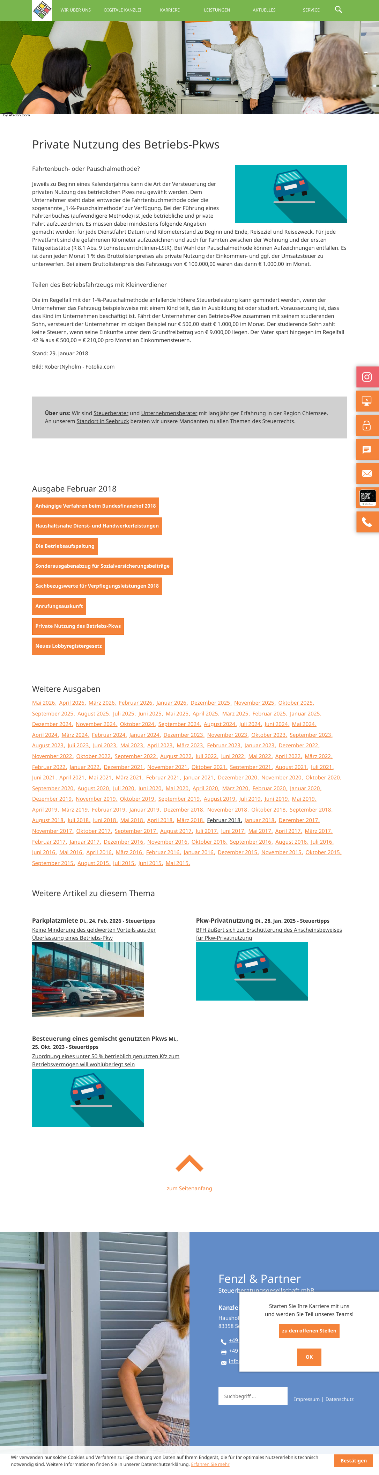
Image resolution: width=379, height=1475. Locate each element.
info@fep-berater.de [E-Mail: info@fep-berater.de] (254, 1382)
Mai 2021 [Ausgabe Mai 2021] (101, 798)
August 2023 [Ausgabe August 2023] (48, 766)
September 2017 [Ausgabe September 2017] (136, 852)
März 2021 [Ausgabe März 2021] (129, 798)
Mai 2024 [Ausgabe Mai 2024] (304, 745)
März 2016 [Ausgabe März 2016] (129, 873)
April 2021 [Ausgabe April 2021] (72, 798)
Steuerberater (111, 434)
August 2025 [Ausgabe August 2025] (93, 734)
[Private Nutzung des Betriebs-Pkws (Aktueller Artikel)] (78, 647)
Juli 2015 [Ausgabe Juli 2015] (124, 884)
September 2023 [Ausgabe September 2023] (311, 756)
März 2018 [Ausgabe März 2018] (190, 841)
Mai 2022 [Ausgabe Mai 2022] (260, 777)
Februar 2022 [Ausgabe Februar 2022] (49, 788)
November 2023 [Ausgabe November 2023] (227, 756)
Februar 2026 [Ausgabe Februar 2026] (136, 723)
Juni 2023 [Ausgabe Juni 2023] (105, 766)
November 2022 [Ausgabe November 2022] (52, 777)
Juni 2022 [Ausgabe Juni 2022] (233, 777)
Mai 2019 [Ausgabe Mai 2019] (304, 819)
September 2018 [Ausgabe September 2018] (311, 830)
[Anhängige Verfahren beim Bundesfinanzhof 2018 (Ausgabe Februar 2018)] (95, 527)
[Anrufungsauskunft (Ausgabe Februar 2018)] (59, 627)
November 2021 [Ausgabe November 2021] (167, 788)
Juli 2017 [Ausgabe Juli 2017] (207, 852)
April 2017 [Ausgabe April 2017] (288, 852)
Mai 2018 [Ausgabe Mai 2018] (132, 841)
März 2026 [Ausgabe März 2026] (102, 723)
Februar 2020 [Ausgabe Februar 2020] (269, 809)
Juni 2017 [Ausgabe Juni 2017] (233, 852)
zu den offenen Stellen (309, 1331)
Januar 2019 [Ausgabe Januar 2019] (145, 830)
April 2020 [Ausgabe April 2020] (206, 809)
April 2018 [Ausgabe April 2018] (160, 841)
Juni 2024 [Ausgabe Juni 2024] (277, 745)
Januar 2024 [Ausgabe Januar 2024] (145, 756)
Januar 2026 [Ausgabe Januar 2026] (171, 723)
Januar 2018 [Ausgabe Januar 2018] (260, 841)
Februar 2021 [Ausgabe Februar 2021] (163, 798)
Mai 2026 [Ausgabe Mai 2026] (44, 723)
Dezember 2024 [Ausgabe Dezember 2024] (52, 745)
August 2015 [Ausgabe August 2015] (93, 884)
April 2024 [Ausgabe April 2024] (45, 756)
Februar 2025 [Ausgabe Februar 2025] (269, 734)
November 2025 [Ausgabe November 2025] (254, 723)
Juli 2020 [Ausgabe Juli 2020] (124, 809)
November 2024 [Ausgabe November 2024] (96, 745)
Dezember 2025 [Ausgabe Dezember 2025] (211, 723)
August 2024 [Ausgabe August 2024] (220, 745)
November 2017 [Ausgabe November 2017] (52, 852)
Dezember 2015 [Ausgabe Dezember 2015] (238, 873)
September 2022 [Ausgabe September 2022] (136, 777)
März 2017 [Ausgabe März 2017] (318, 852)
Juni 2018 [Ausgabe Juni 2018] (105, 841)
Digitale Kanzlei (122, 10)
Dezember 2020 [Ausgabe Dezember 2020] (238, 798)
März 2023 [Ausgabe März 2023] (190, 766)
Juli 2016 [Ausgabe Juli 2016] (322, 862)
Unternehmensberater (169, 434)
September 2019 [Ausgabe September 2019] (179, 819)
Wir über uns (75, 10)
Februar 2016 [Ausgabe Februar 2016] (163, 873)
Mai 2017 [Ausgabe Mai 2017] (260, 852)
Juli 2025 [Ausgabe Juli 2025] (124, 734)
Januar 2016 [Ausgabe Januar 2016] (199, 873)
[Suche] (259, 1417)
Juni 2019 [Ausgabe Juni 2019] (277, 819)
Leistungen (217, 10)
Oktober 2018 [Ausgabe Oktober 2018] (269, 830)
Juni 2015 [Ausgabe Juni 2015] (151, 884)
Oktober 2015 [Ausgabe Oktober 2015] (323, 873)
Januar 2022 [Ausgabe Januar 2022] (85, 788)
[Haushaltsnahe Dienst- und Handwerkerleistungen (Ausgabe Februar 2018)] (97, 547)
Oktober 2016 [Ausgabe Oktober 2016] (209, 862)
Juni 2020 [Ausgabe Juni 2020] (151, 809)
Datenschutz (340, 1420)
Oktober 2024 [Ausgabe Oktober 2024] (138, 745)
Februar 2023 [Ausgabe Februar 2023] (224, 766)
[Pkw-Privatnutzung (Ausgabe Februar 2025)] (271, 974)
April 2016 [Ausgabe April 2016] (99, 873)
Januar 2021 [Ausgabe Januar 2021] (199, 798)
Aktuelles (264, 10)
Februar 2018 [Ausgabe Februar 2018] (224, 841)
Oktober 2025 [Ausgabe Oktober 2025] (296, 723)
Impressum (307, 1420)
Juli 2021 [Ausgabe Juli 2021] (322, 788)
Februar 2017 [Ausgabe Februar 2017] (49, 862)
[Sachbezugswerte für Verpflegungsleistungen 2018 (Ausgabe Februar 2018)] (97, 607)
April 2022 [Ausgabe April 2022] (288, 777)
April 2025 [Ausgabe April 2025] (206, 734)
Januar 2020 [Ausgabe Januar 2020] (305, 809)
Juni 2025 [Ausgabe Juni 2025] (151, 734)
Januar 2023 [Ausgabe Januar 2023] (260, 766)
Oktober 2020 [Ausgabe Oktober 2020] (323, 798)
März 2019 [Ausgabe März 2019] (75, 830)
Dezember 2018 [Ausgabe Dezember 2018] (184, 830)
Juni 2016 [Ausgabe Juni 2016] (44, 873)
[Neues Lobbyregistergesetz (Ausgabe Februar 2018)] (68, 667)
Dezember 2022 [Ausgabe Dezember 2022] (298, 766)
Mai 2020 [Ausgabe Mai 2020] (178, 809)
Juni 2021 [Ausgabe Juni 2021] (44, 798)
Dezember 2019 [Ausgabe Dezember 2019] (52, 819)
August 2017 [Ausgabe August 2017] (176, 852)
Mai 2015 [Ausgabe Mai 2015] (178, 884)
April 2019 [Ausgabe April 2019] (45, 830)
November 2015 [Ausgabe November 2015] (282, 873)
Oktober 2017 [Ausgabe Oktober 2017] (94, 852)
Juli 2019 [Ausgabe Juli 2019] (250, 819)
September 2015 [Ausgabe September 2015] (53, 884)
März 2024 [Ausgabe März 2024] (75, 756)
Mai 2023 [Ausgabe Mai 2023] (132, 766)
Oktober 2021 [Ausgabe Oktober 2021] (209, 788)
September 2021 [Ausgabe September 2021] (251, 788)
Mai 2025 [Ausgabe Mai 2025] (178, 734)
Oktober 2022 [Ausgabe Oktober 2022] (94, 777)
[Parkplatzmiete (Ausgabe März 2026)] (107, 982)
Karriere (170, 10)
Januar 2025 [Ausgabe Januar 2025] (305, 734)
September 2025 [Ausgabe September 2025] (53, 734)
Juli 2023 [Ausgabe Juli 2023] (79, 766)
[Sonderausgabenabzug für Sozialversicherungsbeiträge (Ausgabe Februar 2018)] (102, 587)
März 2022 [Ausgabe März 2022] (318, 777)
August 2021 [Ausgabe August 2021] (291, 788)
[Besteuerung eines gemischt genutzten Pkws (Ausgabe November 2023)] (107, 1096)
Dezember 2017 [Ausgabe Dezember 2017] (298, 841)
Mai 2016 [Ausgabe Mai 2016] (71, 873)
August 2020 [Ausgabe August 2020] (93, 809)
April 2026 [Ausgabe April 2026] (72, 723)
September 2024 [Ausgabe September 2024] (179, 745)
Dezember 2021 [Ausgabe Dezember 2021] (124, 788)
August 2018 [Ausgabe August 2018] (48, 841)
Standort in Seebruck (103, 442)
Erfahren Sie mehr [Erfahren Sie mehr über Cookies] (210, 1464)
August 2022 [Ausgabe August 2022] (176, 777)
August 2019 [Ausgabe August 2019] (220, 819)
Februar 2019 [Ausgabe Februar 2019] (109, 830)
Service (311, 10)
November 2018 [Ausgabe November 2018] (227, 830)
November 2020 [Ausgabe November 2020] (282, 798)
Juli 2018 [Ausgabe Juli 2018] (79, 841)
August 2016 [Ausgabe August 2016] (291, 862)
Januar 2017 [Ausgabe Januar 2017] (85, 862)
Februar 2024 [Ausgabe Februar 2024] (109, 756)
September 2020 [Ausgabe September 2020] (53, 809)
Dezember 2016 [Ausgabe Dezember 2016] (124, 862)
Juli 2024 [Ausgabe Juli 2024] (250, 745)
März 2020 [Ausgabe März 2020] (236, 809)
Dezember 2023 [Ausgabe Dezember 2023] (184, 756)
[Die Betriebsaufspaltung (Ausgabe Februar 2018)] (65, 567)
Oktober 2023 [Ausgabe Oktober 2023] (269, 756)
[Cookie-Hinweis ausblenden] (353, 1460)
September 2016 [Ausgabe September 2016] (251, 862)
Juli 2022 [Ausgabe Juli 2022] (207, 777)
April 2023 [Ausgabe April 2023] (160, 766)
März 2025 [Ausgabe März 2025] (236, 734)
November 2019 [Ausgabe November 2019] (96, 819)
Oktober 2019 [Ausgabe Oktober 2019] (138, 819)
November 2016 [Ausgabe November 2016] (167, 862)
